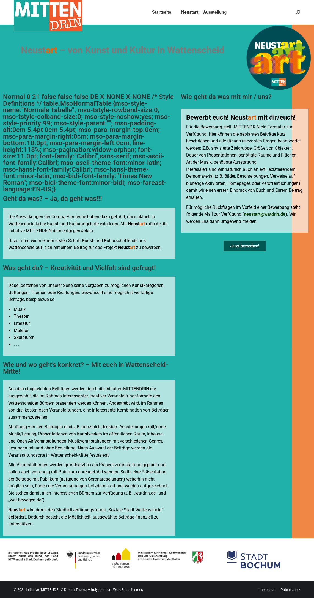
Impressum (267, 590)
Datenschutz (290, 590)
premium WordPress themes (120, 590)
